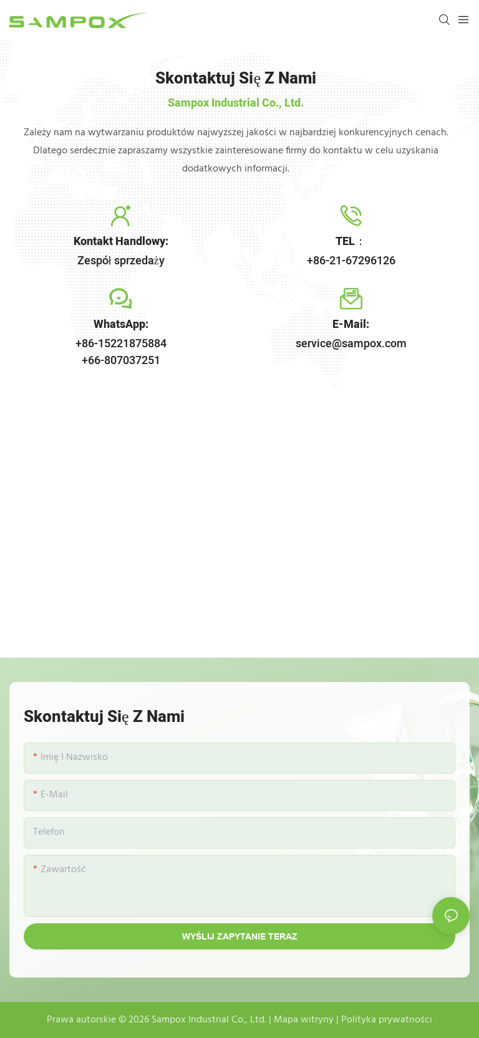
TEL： (351, 241)
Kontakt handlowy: (121, 241)
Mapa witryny (304, 1020)
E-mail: (350, 324)
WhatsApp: (121, 324)
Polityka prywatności (386, 1020)
